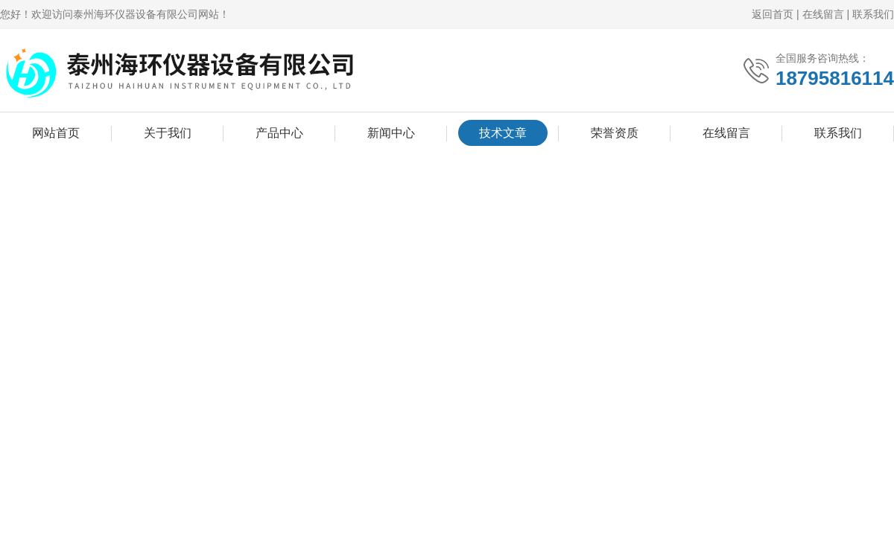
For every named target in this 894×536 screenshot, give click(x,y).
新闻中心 (391, 133)
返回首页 (772, 14)
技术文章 (503, 133)
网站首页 (56, 133)
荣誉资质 (614, 133)
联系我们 (873, 14)
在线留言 (823, 14)
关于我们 (167, 133)
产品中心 (279, 133)
